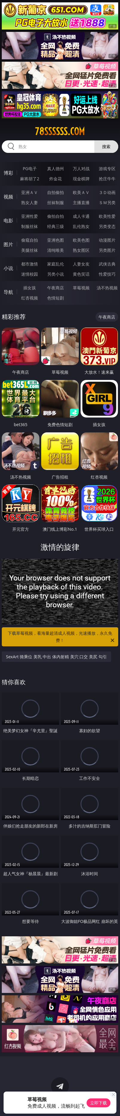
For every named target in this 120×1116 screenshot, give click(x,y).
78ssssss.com (60, 131)
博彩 (8, 173)
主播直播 (81, 202)
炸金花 (55, 178)
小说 (8, 268)
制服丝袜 (29, 226)
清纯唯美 (55, 250)
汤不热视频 (107, 288)
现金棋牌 (81, 178)
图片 (8, 244)
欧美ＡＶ (81, 192)
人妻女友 (81, 264)
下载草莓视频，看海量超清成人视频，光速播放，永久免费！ (61, 637)
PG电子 (30, 168)
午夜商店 (55, 288)
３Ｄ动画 (107, 192)
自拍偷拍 (55, 192)
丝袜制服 (55, 202)
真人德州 (55, 168)
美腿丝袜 (29, 250)
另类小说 (55, 274)
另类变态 (107, 226)
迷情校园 (29, 274)
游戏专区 (107, 168)
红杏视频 (29, 298)
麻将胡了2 (29, 178)
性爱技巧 (107, 274)
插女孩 (29, 288)
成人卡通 (81, 216)
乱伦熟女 (81, 226)
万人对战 (81, 168)
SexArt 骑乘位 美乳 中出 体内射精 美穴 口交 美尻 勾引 (56, 656)
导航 (8, 292)
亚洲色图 (55, 240)
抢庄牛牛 (107, 178)
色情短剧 (55, 298)
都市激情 (29, 264)
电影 (8, 220)
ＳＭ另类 (107, 202)
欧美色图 (81, 240)
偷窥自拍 (29, 240)
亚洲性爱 (29, 216)
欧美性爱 (107, 216)
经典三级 (55, 226)
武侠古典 (107, 264)
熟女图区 (81, 250)
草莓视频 (81, 288)
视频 (8, 196)
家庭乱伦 (55, 264)
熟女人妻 (29, 202)
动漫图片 (107, 240)
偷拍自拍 (55, 216)
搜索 (106, 146)
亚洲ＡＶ (29, 192)
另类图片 (107, 250)
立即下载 (98, 1103)
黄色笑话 (81, 274)
